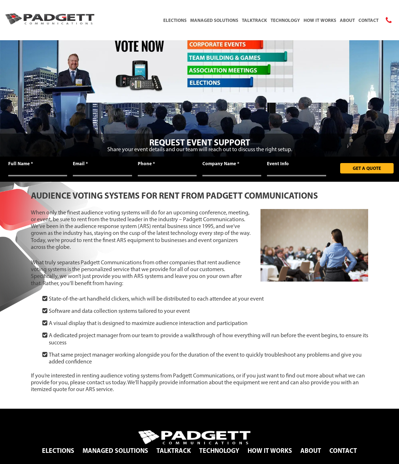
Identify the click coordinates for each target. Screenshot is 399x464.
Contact (368, 20)
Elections (175, 20)
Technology (285, 20)
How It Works (320, 20)
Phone (146, 163)
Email (80, 163)
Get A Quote (367, 168)
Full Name (20, 163)
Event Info (278, 163)
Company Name (220, 163)
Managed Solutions (214, 20)
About (347, 20)
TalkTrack (254, 20)
